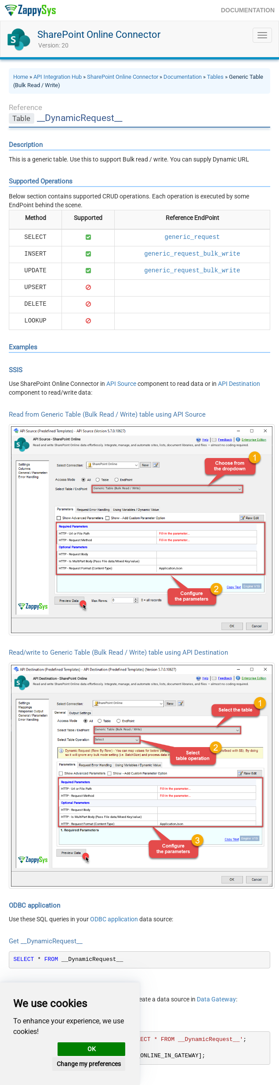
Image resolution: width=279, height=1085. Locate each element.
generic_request (192, 237)
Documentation (182, 76)
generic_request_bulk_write (192, 253)
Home (20, 76)
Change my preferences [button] (89, 1063)
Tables (215, 76)
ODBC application (114, 919)
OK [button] (91, 1048)
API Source (121, 383)
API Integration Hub (57, 76)
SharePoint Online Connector (98, 34)
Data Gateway (216, 999)
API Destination (239, 383)
